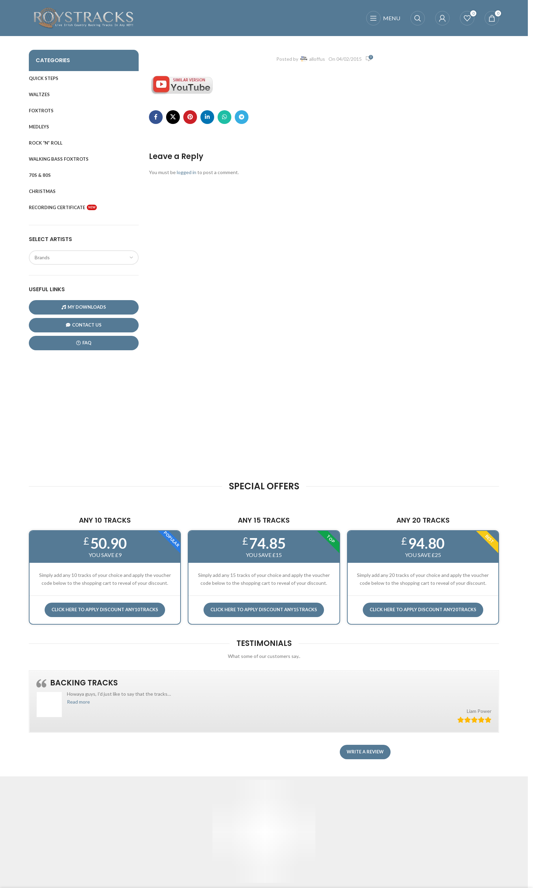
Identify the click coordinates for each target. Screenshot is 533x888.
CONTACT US (84, 325)
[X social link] (173, 117)
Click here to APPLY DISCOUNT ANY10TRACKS (104, 609)
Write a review (365, 751)
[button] (78, 702)
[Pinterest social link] (190, 117)
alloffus (317, 59)
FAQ (83, 343)
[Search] (417, 18)
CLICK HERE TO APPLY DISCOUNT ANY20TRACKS (423, 609)
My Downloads (83, 307)
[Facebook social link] (156, 117)
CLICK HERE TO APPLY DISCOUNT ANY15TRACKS (263, 609)
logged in (186, 172)
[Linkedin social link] (207, 117)
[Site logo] (84, 17)
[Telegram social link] (241, 117)
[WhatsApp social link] (224, 117)
